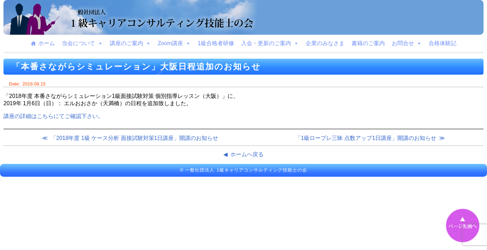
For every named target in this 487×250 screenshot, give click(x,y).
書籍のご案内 (368, 43)
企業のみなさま (325, 43)
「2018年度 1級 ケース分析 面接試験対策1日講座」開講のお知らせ (134, 138)
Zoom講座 (174, 43)
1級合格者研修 (216, 43)
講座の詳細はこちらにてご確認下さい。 (53, 116)
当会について (82, 43)
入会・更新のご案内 (270, 43)
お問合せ (407, 43)
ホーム (46, 43)
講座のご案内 (130, 43)
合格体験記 (442, 43)
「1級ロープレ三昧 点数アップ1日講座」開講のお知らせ (365, 138)
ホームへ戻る (247, 154)
